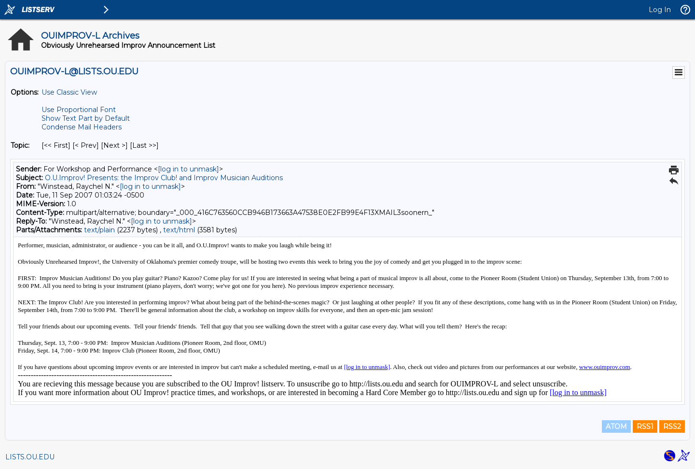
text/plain (99, 230)
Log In (660, 9)
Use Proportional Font (79, 109)
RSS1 (645, 426)
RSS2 (672, 426)
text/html (179, 230)
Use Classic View (69, 92)
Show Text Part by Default (86, 118)
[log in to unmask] (188, 169)
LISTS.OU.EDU (30, 457)
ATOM (616, 426)
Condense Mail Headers (82, 127)
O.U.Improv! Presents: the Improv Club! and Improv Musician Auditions (164, 177)
